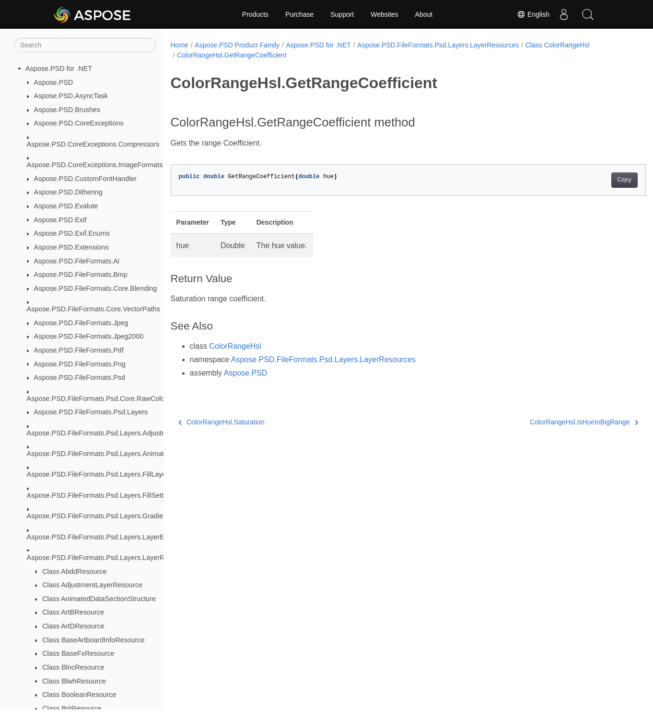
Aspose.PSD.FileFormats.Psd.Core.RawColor (97, 398)
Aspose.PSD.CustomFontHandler (85, 179)
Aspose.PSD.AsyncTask (71, 96)
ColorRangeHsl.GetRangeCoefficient (232, 55)
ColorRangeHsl (235, 346)
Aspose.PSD (53, 82)
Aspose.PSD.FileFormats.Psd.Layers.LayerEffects (104, 537)
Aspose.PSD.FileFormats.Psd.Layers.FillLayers (99, 474)
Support (342, 14)
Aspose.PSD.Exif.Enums (72, 233)
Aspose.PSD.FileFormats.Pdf (79, 350)
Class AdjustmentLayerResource (92, 585)
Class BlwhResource (74, 681)
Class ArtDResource (73, 626)
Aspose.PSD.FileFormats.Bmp (81, 274)
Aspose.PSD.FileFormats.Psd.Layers (91, 412)
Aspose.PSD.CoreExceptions (79, 123)
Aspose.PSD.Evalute (66, 206)
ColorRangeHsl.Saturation (221, 422)
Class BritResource (71, 708)
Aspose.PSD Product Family (237, 45)
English (533, 14)
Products (255, 14)
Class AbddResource (74, 571)
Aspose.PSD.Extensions (71, 247)
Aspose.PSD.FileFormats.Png (80, 364)
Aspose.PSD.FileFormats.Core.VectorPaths (93, 309)
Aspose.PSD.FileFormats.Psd (79, 377)
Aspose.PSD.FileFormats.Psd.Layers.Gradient (98, 516)
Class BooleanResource (79, 694)
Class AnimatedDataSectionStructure (99, 599)
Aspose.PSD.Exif (60, 220)
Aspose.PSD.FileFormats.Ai (76, 261)
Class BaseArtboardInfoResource (93, 640)
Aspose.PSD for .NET (58, 68)
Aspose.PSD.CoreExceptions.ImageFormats (95, 165)
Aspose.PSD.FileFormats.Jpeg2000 (89, 336)
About (424, 14)
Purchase (299, 14)
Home (179, 45)
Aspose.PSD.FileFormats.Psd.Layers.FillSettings (101, 495)
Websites (384, 14)
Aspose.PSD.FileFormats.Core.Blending (95, 288)
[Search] (85, 45)
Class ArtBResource (73, 612)
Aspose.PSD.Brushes (67, 110)
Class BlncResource (73, 667)
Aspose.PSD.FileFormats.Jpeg (81, 323)
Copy (591, 180)
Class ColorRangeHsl (557, 45)
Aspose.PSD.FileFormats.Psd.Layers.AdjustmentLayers (112, 433)
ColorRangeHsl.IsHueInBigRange (551, 422)
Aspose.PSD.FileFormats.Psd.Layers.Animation (100, 453)
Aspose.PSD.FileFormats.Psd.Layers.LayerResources (110, 557)
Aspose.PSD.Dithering (68, 192)
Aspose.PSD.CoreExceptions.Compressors (93, 144)
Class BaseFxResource (78, 653)
